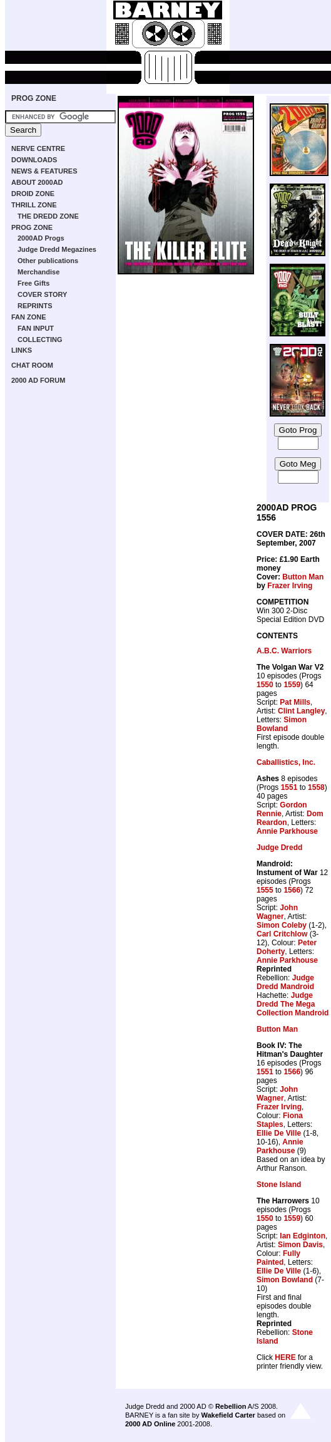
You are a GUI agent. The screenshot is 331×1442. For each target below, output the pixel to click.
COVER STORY (42, 294)
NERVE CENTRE (38, 148)
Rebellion (231, 1406)
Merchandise (38, 272)
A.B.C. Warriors (284, 650)
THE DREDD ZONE (48, 216)
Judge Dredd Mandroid (285, 982)
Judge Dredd (279, 847)
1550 (265, 684)
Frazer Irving (289, 585)
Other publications (48, 260)
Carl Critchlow (282, 934)
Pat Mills (295, 702)
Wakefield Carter (228, 1415)
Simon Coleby (282, 925)
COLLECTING (40, 339)
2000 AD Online (150, 1424)
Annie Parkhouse (287, 831)
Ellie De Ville (279, 1133)
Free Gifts (33, 283)
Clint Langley (301, 711)
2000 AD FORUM (38, 380)
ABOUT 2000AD (37, 182)
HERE (285, 1357)
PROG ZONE (33, 98)
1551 (289, 787)
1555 (265, 890)
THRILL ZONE (34, 205)
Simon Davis (300, 1244)
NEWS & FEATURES (44, 171)
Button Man (302, 577)
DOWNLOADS (34, 159)
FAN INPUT (36, 328)
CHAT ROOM (32, 365)
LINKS (21, 350)
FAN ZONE (28, 317)
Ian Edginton (302, 1236)
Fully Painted (278, 1258)
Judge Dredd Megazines (57, 249)
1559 (291, 684)
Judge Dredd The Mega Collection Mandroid (292, 1004)
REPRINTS (35, 305)
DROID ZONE (32, 193)
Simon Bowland (282, 724)
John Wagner (277, 912)
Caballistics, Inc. (286, 762)
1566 (291, 890)
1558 (316, 787)
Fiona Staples (280, 1120)
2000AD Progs (41, 238)
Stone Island (279, 1184)
